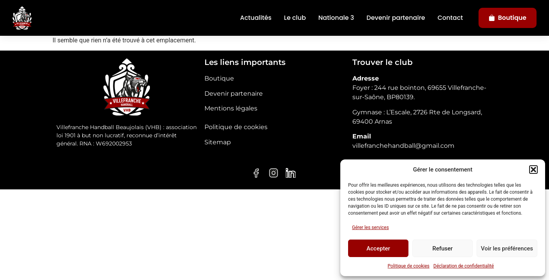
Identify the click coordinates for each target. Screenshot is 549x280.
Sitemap (217, 142)
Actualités (256, 17)
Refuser (442, 248)
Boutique (507, 17)
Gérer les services (370, 227)
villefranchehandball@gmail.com (403, 145)
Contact (450, 17)
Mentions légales (230, 108)
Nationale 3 (336, 17)
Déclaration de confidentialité (463, 266)
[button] (533, 169)
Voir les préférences (507, 248)
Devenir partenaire (395, 17)
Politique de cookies (408, 266)
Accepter (378, 248)
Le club (295, 17)
